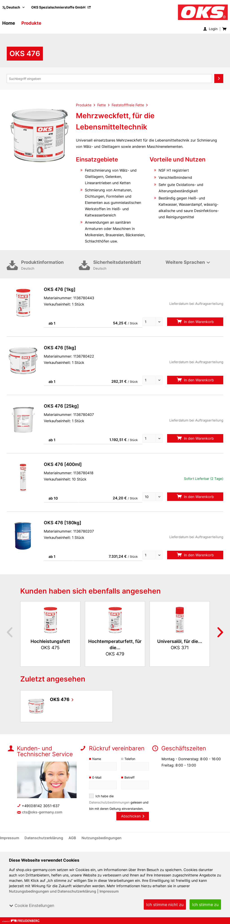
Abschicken (132, 822)
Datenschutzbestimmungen (109, 802)
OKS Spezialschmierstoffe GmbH (61, 7)
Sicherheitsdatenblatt (122, 266)
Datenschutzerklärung (44, 844)
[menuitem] (61, 7)
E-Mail (97, 777)
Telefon (129, 759)
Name (96, 759)
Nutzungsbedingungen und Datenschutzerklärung (52, 891)
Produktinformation (50, 266)
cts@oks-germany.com (42, 812)
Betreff (129, 777)
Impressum (108, 891)
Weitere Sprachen (185, 262)
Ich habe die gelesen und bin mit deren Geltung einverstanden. (115, 805)
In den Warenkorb (195, 321)
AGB (73, 844)
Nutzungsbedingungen (102, 844)
